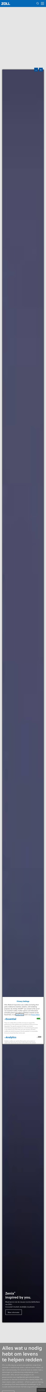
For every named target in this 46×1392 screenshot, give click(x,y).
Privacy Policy (35, 1015)
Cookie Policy (20, 1015)
